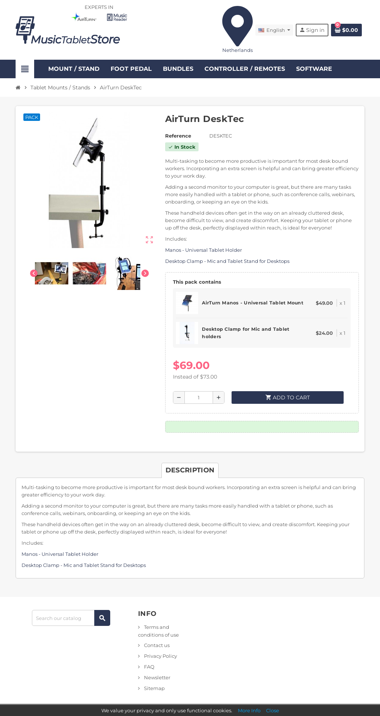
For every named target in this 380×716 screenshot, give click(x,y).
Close (272, 710)
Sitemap (154, 688)
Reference (178, 136)
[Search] (71, 618)
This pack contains (197, 282)
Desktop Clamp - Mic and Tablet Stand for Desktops (227, 261)
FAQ (148, 667)
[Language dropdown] (274, 30)
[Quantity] (198, 397)
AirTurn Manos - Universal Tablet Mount (252, 303)
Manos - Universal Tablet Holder (203, 250)
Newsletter (156, 677)
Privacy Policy (160, 656)
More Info (249, 710)
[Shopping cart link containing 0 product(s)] (346, 30)
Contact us (156, 645)
